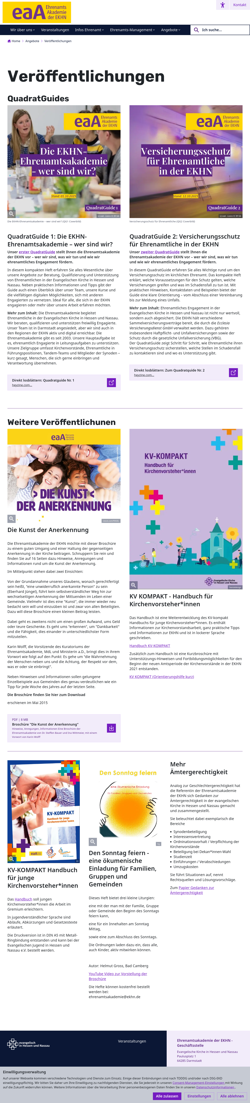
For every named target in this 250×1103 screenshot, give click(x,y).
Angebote (169, 29)
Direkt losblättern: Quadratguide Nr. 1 (43, 380)
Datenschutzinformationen (215, 1087)
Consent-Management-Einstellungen (199, 1083)
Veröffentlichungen (58, 41)
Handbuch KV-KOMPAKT (149, 645)
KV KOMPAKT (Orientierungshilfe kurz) (161, 676)
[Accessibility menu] (222, 5)
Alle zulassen (167, 1096)
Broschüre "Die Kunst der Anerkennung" (45, 724)
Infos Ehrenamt (88, 29)
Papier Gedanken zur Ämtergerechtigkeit (192, 890)
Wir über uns (21, 29)
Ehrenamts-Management (131, 29)
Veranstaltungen (55, 29)
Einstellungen (199, 1096)
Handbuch (23, 899)
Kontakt (239, 4)
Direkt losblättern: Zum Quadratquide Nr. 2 (169, 370)
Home (13, 41)
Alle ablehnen (232, 1096)
